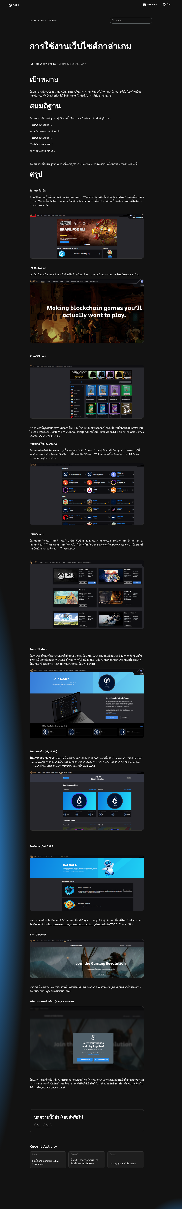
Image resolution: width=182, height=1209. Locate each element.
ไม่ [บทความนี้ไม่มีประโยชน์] (47, 1125)
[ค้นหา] (131, 20)
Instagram (124, 1190)
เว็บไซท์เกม (52, 21)
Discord (152, 4)
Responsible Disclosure (23, 1200)
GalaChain (99, 1197)
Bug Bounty (72, 1196)
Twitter (123, 1194)
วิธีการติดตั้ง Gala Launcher (92, 544)
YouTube (123, 1200)
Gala (147, 1187)
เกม (42, 21)
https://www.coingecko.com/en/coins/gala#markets (78, 924)
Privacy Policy (58, 1196)
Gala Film (98, 1194)
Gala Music (99, 1190)
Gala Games (100, 1187)
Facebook (124, 1197)
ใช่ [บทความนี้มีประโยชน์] (38, 1125)
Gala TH (33, 21)
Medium (123, 1187)
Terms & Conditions (39, 1196)
